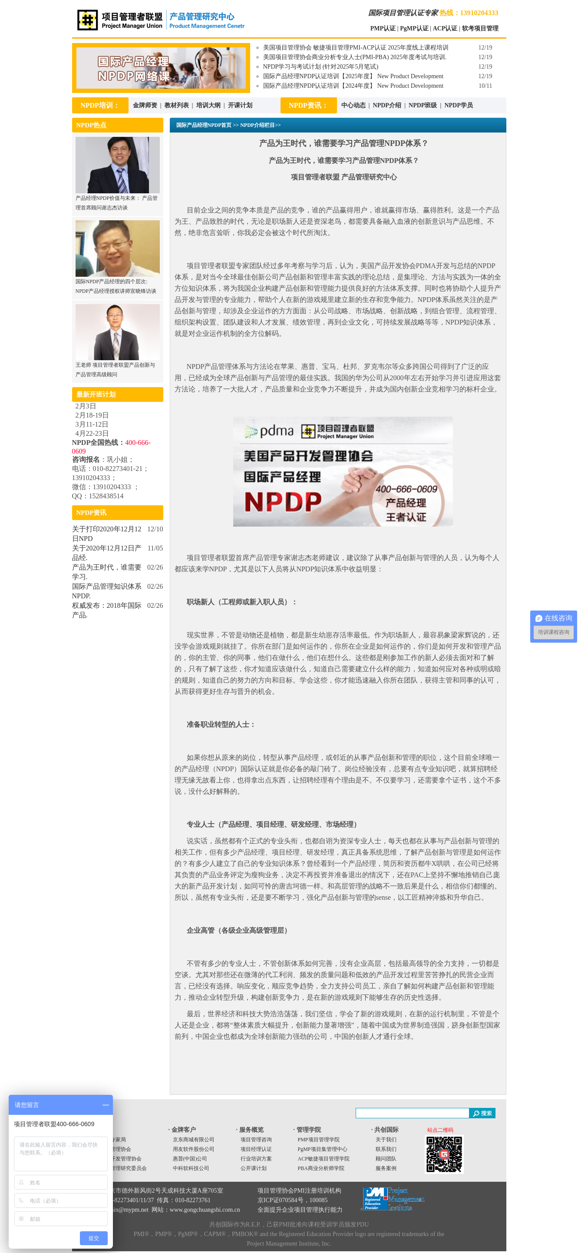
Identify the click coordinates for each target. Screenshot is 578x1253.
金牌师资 (145, 105)
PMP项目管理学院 (319, 1140)
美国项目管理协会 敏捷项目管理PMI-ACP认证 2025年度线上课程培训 (356, 47)
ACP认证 (445, 28)
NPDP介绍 (388, 105)
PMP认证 (383, 28)
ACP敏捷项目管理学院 (324, 1159)
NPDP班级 (423, 105)
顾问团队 (386, 1159)
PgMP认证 (414, 28)
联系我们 (386, 1149)
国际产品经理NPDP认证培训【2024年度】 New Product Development (353, 86)
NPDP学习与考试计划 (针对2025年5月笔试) (321, 66)
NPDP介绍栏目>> (260, 125)
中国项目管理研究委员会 (118, 1168)
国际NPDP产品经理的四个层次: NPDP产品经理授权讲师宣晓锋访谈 (118, 283)
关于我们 (386, 1140)
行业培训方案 (256, 1159)
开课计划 (240, 105)
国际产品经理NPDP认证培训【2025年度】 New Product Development (353, 76)
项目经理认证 (256, 1149)
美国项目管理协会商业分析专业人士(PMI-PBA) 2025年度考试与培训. (355, 57)
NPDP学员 (458, 105)
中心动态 (353, 105)
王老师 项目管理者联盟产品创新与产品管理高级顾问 (118, 366)
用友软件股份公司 (194, 1149)
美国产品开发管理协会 (115, 1159)
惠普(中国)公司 (190, 1159)
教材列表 (177, 105)
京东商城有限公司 (194, 1140)
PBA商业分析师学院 (321, 1168)
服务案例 (386, 1168)
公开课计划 (254, 1168)
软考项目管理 (480, 28)
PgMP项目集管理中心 (322, 1149)
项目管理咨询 (256, 1140)
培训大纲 (208, 105)
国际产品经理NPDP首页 (204, 125)
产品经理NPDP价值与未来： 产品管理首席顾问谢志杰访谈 (118, 200)
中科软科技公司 (191, 1168)
